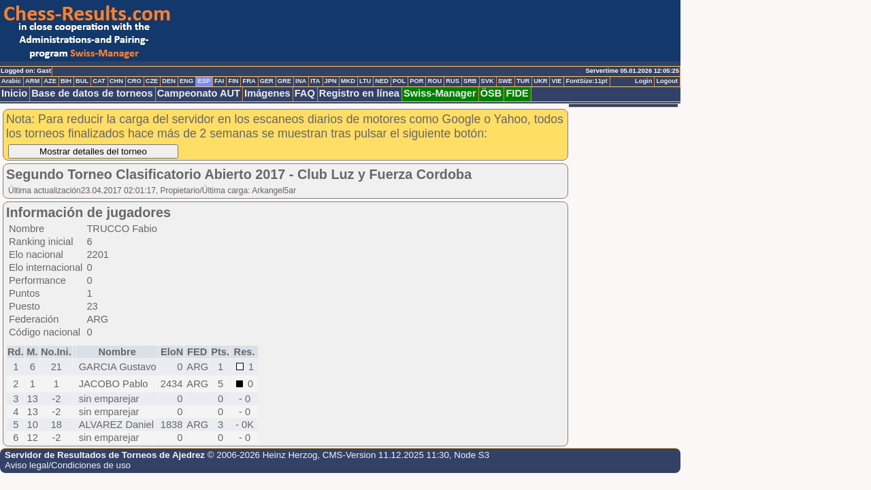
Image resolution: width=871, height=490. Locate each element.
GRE (284, 81)
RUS (452, 81)
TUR (522, 81)
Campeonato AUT (198, 93)
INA (300, 81)
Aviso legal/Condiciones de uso (68, 465)
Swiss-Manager (440, 93)
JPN (331, 81)
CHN (116, 81)
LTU (365, 81)
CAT (99, 81)
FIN (233, 81)
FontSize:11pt (586, 81)
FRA (248, 81)
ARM (32, 81)
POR (416, 81)
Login (643, 81)
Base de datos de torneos (91, 93)
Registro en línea (359, 93)
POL (399, 81)
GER (267, 81)
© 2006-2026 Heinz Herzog (263, 455)
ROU (434, 81)
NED (382, 81)
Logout (667, 81)
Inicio (14, 93)
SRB (470, 81)
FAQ (305, 93)
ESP (203, 81)
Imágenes (267, 93)
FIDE (517, 93)
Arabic (11, 81)
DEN (169, 81)
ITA (315, 81)
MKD (348, 81)
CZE (152, 81)
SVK (487, 81)
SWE (505, 81)
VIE (556, 81)
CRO (134, 81)
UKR (540, 81)
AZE (50, 81)
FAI (219, 81)
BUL (82, 81)
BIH (66, 81)
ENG (186, 81)
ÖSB (491, 93)
